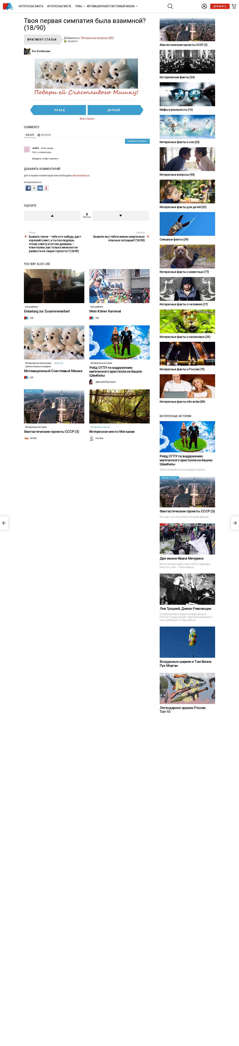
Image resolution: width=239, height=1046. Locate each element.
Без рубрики (31, 306)
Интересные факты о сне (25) (179, 142)
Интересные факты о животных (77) (184, 272)
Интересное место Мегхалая (112, 432)
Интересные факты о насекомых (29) (185, 337)
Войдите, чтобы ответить (45, 158)
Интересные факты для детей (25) (183, 207)
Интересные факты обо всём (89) (182, 401)
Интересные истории (101, 363)
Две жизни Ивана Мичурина (181, 558)
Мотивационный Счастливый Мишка (111, 7)
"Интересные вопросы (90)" (97, 38)
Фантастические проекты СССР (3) (51, 432)
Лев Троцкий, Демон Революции (185, 609)
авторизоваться (80, 175)
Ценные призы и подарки (38, 366)
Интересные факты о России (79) (182, 369)
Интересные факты (31, 6)
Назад (59, 110)
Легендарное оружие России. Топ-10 (183, 758)
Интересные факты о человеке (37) (184, 304)
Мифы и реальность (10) (176, 109)
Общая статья (33, 391)
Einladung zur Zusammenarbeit (47, 311)
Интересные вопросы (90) (177, 174)
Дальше (113, 110)
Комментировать (137, 141)
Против (120, 216)
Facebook (46, 135)
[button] (29, 190)
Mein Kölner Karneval (105, 311)
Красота (58, 363)
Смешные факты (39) (174, 239)
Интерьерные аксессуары (38, 363)
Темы (78, 7)
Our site (30, 135)
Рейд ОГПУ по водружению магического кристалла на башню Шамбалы (115, 371)
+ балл (52, 216)
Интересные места (59, 6)
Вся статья (87, 118)
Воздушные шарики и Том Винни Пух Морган (185, 688)
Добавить (220, 6)
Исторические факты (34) (177, 77)
